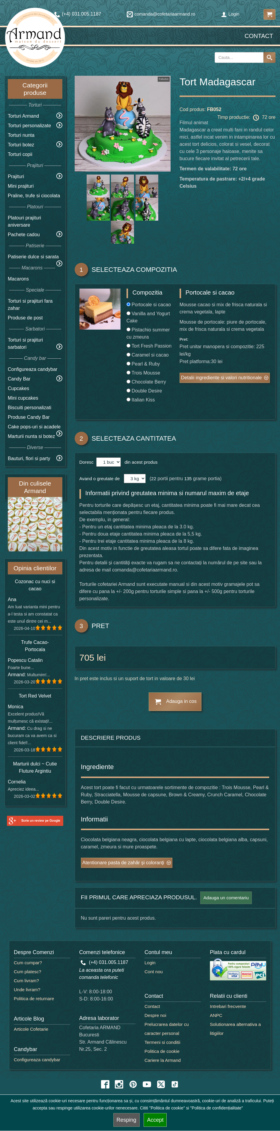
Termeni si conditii (162, 1042)
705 (86, 657)
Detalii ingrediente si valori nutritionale (221, 377)
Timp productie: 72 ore (246, 118)
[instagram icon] (119, 1084)
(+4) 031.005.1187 (104, 962)
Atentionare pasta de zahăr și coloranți (123, 862)
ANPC (216, 1015)
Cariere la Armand (162, 1060)
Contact (259, 36)
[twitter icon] (161, 1084)
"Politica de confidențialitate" (216, 1108)
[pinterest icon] (133, 1084)
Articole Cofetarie (31, 1029)
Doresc (87, 462)
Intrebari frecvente (228, 1006)
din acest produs (139, 462)
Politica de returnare (34, 998)
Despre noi (155, 1015)
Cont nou (153, 971)
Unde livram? (27, 989)
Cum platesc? (27, 971)
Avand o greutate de (99, 478)
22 (153, 478)
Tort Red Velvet (35, 695)
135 (188, 478)
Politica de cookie (162, 1051)
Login (230, 13)
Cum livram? (26, 980)
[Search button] (270, 57)
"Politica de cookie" (167, 1108)
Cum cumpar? (28, 962)
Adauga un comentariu (226, 897)
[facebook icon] (105, 1084)
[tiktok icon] (174, 1084)
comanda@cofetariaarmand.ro (161, 13)
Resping (126, 1120)
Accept (155, 1120)
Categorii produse (35, 89)
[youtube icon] (147, 1084)
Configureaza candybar (32, 369)
